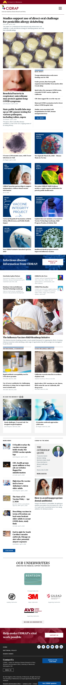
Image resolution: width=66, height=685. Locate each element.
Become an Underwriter (33, 622)
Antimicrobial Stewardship (13, 349)
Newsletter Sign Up (52, 262)
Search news (8, 654)
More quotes (42, 474)
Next (22, 397)
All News (40, 118)
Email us (8, 670)
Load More (9, 551)
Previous (20, 397)
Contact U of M (27, 684)
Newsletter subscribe (52, 661)
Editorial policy (10, 651)
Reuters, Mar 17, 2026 (42, 470)
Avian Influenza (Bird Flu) (44, 349)
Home (5, 647)
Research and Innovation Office (12, 684)
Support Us (54, 635)
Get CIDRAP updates (49, 683)
